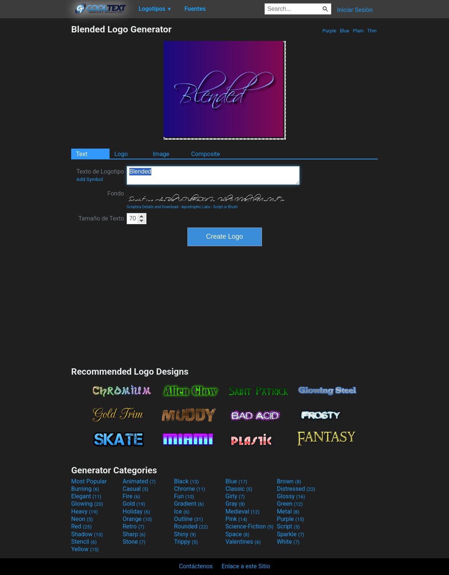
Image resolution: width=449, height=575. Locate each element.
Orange (137, 518)
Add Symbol (89, 179)
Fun (184, 496)
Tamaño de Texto (101, 218)
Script (288, 526)
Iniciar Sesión (355, 9)
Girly (235, 496)
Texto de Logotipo (100, 175)
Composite (205, 154)
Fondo (115, 193)
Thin (372, 31)
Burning (85, 488)
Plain (358, 31)
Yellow (85, 549)
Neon (82, 518)
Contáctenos (196, 566)
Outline (188, 518)
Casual (135, 488)
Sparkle (290, 534)
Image (161, 154)
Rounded (191, 526)
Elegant (86, 496)
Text (81, 154)
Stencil (84, 541)
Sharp (134, 534)
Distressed (296, 488)
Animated (139, 481)
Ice (181, 511)
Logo (121, 154)
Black (186, 481)
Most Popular (89, 481)
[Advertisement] (35, 135)
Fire (131, 496)
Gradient (189, 503)
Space (237, 534)
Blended (213, 175)
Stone (134, 541)
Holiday (136, 511)
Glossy (291, 496)
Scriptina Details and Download (152, 207)
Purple (329, 31)
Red (81, 526)
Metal (288, 511)
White (288, 541)
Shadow (87, 534)
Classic (238, 488)
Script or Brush (225, 207)
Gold (134, 503)
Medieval (242, 511)
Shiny (185, 534)
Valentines (243, 541)
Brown (289, 481)
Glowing (87, 503)
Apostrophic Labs (195, 207)
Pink (236, 518)
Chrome (189, 488)
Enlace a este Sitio (246, 566)
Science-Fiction (249, 526)
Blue (345, 31)
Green (290, 503)
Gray (235, 503)
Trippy (186, 541)
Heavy (84, 511)
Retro (133, 526)
